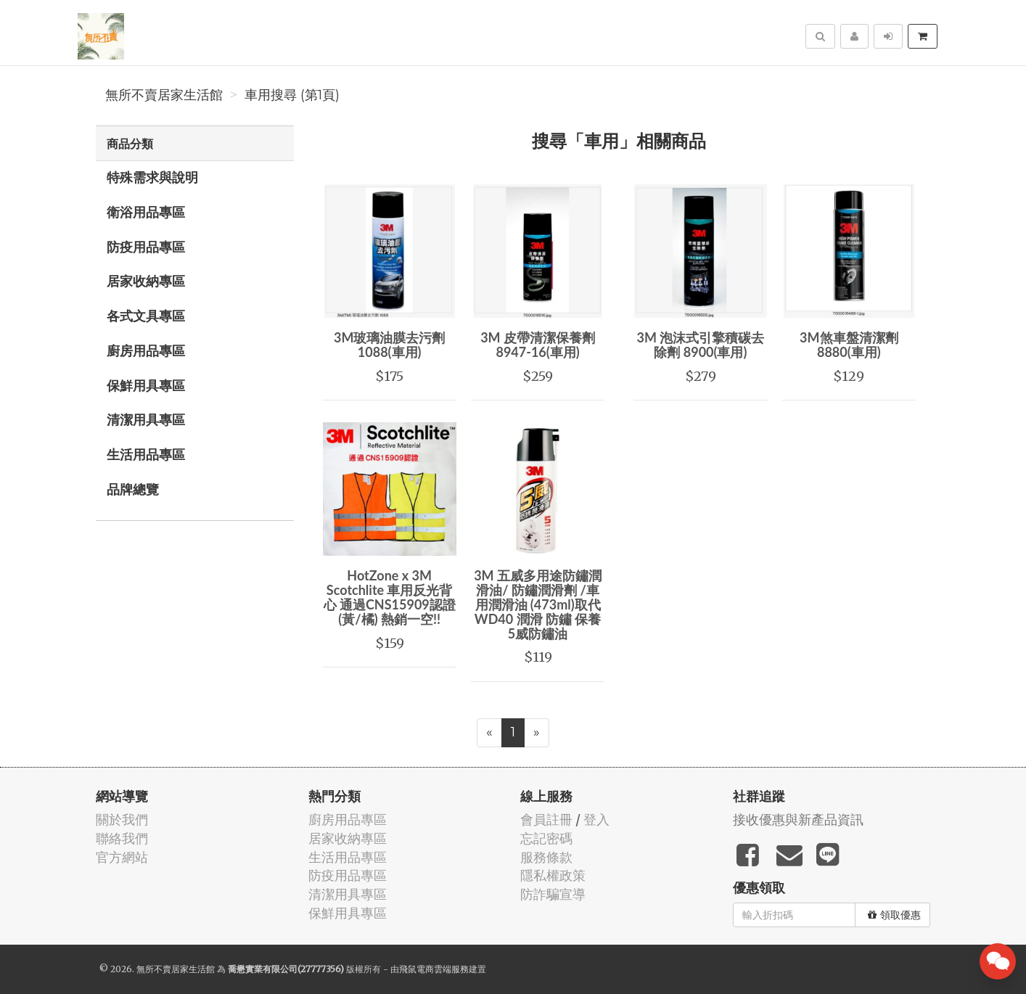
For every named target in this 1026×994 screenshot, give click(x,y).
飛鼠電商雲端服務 (434, 969)
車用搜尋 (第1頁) (292, 95)
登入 (596, 819)
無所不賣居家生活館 (164, 95)
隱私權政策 (553, 875)
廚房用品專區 (146, 350)
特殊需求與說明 (152, 177)
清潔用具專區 (146, 419)
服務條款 (546, 857)
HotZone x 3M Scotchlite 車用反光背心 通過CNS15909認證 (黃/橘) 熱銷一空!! (390, 596)
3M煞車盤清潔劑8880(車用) (849, 344)
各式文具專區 (146, 316)
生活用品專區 (146, 454)
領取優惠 (894, 914)
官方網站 (122, 857)
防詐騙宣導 (553, 894)
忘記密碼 (546, 838)
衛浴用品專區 (146, 212)
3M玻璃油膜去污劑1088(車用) (389, 344)
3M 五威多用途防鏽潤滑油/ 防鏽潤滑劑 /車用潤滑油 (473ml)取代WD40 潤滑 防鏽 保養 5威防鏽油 (538, 604)
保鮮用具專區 (146, 385)
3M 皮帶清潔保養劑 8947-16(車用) (537, 344)
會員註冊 (546, 819)
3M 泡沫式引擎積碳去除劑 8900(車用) (701, 344)
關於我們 (122, 819)
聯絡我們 (122, 838)
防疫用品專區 (146, 247)
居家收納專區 (146, 281)
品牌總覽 (133, 489)
